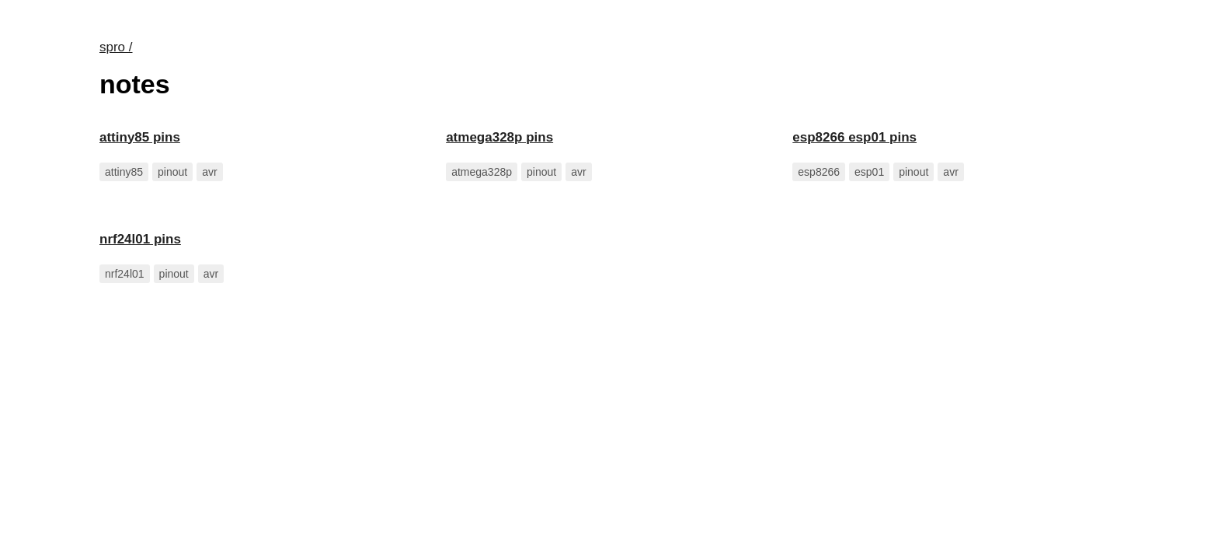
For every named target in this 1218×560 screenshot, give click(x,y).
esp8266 (819, 172)
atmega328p (481, 172)
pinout (172, 172)
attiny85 (124, 172)
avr (209, 172)
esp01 (869, 172)
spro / (116, 47)
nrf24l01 (124, 274)
